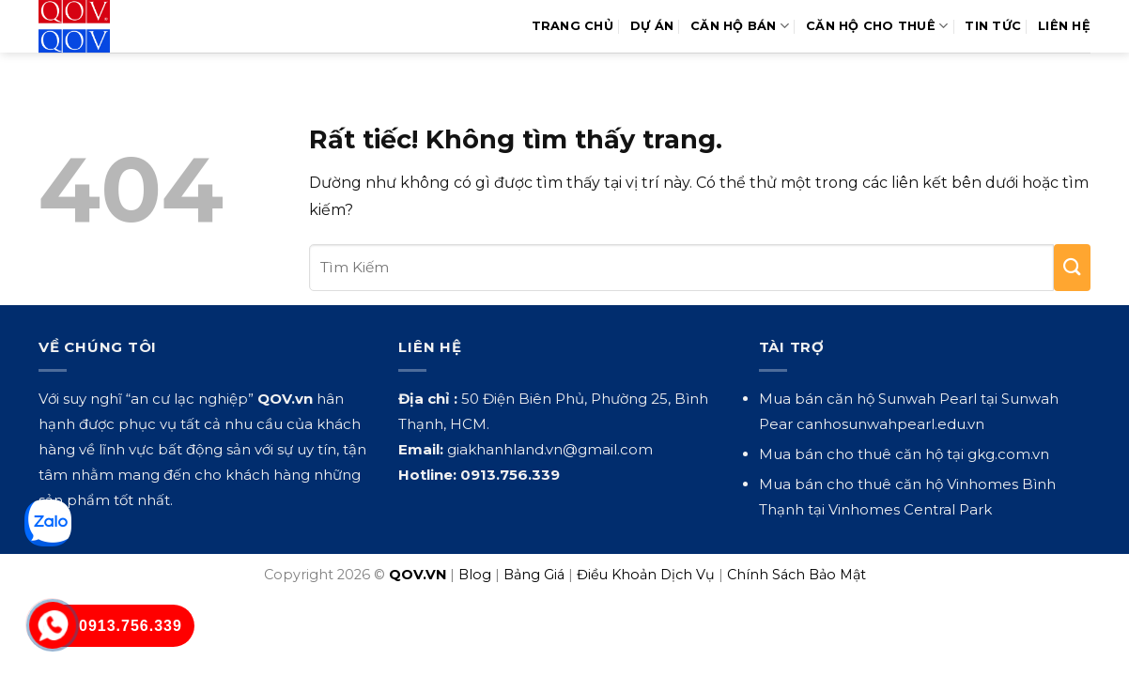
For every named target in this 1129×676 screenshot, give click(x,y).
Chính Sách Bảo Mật (796, 574)
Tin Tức (993, 26)
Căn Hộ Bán (739, 26)
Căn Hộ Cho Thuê (877, 26)
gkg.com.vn (1008, 454)
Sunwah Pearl (927, 398)
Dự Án (651, 26)
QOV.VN (417, 574)
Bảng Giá (533, 574)
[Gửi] (1072, 267)
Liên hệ (1064, 26)
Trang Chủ (572, 26)
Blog (474, 574)
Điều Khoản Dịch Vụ (646, 574)
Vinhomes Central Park (910, 509)
